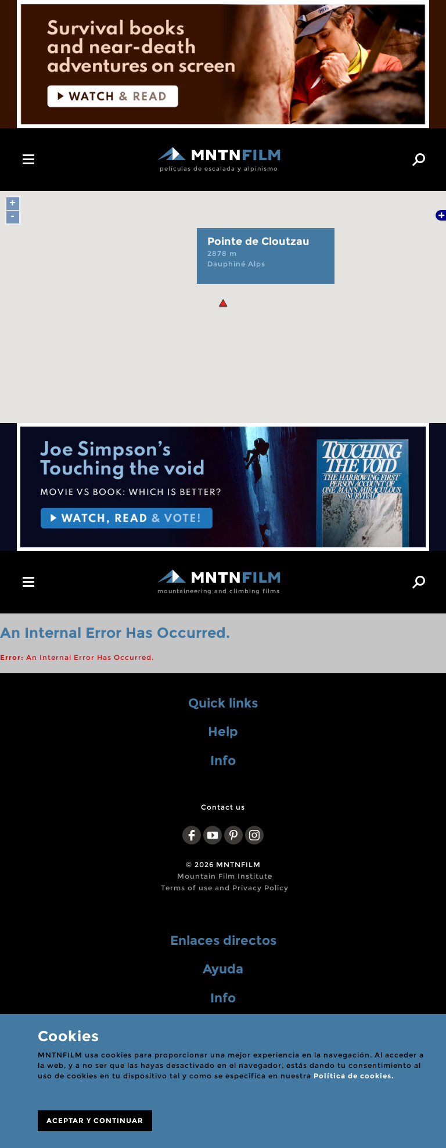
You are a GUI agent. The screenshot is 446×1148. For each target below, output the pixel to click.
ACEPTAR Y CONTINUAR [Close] (94, 1120)
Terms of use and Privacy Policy (225, 887)
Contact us (223, 807)
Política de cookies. (354, 1075)
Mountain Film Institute (224, 876)
